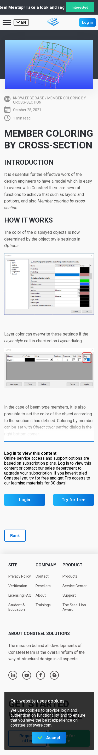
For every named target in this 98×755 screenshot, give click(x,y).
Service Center (74, 586)
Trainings (43, 605)
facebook (40, 675)
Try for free (73, 499)
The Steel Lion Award (74, 607)
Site (12, 564)
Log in (87, 22)
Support (69, 595)
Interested (80, 7)
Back (15, 535)
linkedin (13, 675)
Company (46, 564)
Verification (17, 586)
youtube (26, 675)
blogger (54, 675)
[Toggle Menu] (7, 22)
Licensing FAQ (19, 595)
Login (24, 499)
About (41, 595)
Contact (42, 576)
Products (69, 576)
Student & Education (16, 607)
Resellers (43, 586)
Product (72, 564)
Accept (53, 737)
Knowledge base (28, 98)
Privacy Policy (19, 576)
